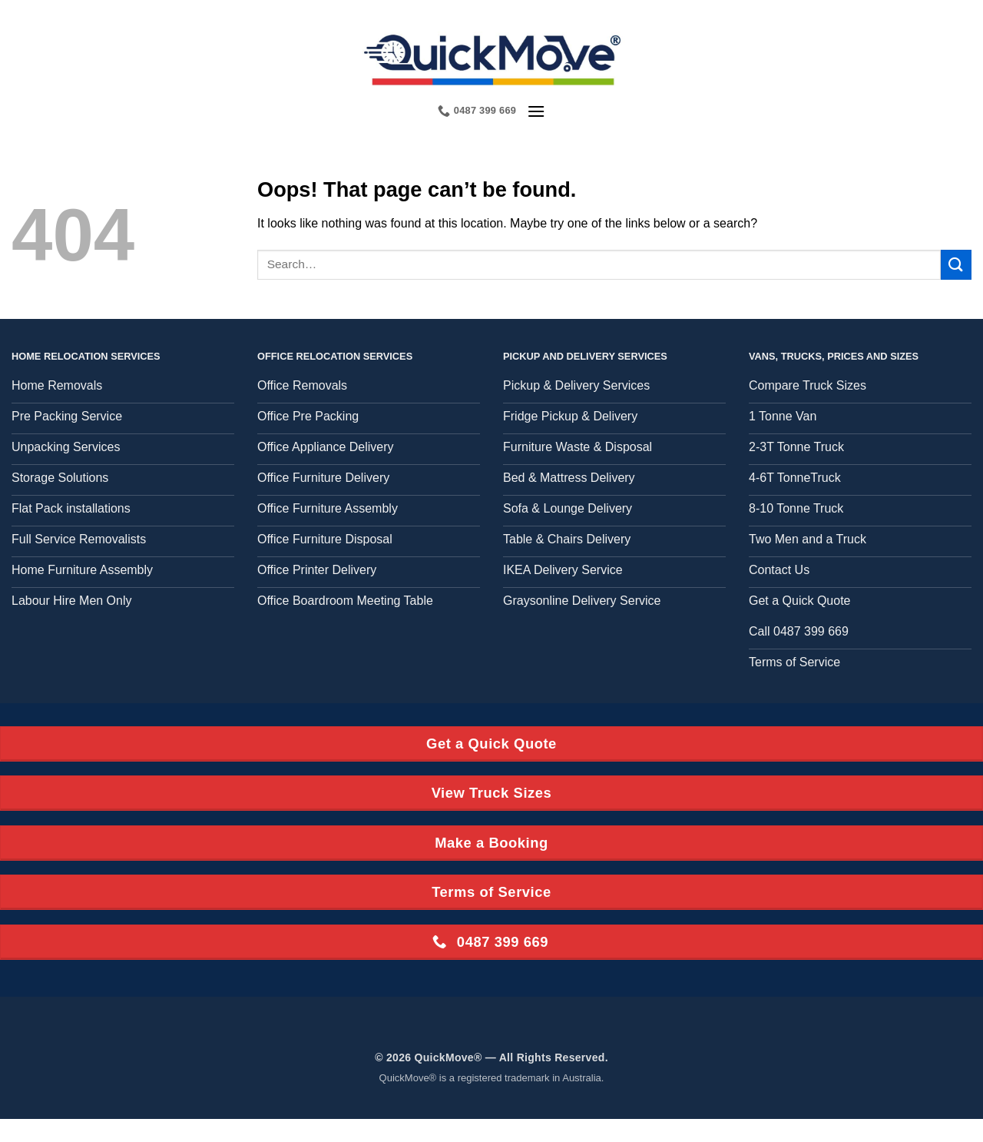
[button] (536, 111)
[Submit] (956, 265)
